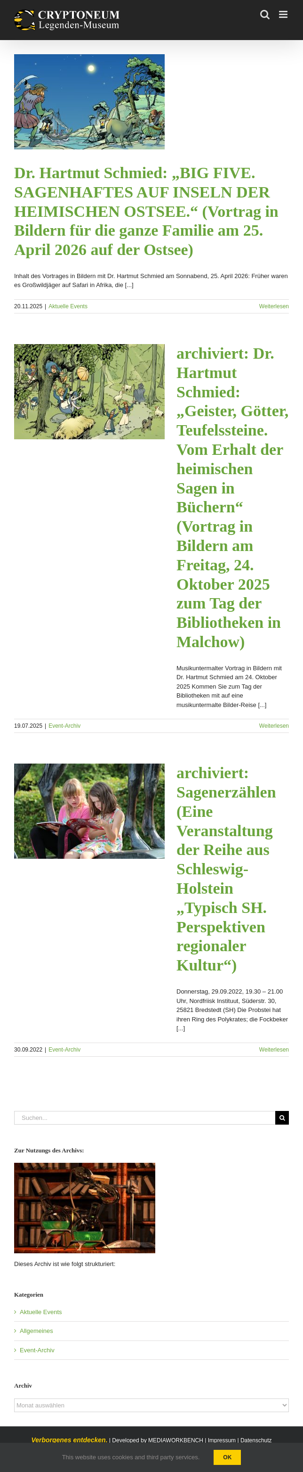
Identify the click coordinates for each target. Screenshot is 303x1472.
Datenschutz (256, 1440)
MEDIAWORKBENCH (175, 1440)
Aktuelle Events (68, 306)
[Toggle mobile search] (265, 14)
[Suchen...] (144, 1118)
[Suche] (282, 1118)
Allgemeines (36, 1330)
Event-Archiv (64, 726)
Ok (227, 1457)
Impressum (222, 1440)
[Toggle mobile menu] (284, 14)
